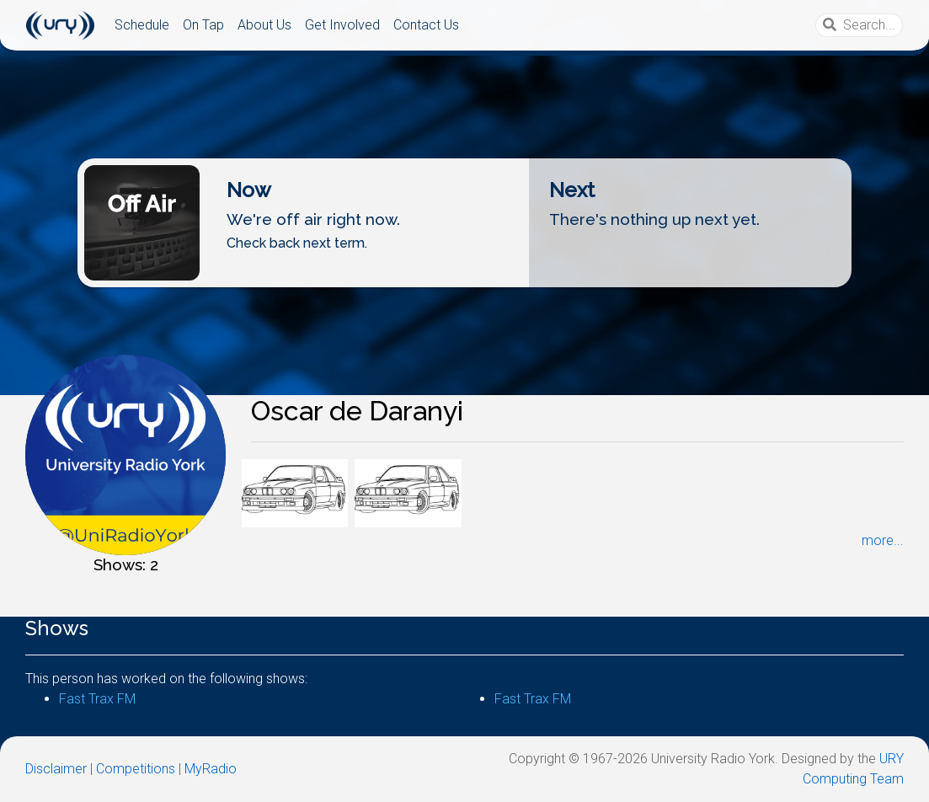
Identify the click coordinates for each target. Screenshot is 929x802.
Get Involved (342, 25)
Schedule (142, 25)
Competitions (135, 769)
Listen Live (463, 273)
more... (883, 540)
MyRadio (210, 769)
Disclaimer (56, 769)
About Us (264, 25)
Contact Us (426, 25)
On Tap (203, 25)
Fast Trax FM (97, 699)
